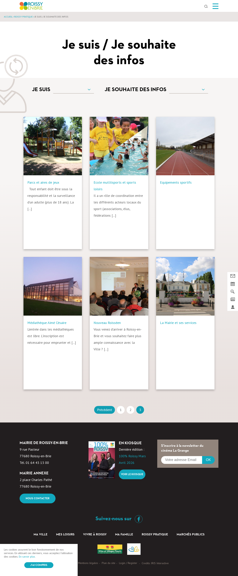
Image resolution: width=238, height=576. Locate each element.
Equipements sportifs (176, 182)
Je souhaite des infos (135, 89)
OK (208, 460)
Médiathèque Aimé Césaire (46, 322)
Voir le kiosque (132, 474)
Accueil (8, 16)
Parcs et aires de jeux (43, 182)
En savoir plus (27, 556)
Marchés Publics (191, 534)
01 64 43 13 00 (37, 462)
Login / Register (128, 563)
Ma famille (124, 534)
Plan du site (108, 563)
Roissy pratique (23, 16)
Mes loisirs (65, 534)
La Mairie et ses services (178, 322)
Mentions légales (88, 563)
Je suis (41, 89)
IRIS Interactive (160, 563)
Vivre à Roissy (95, 534)
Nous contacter (38, 498)
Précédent (104, 410)
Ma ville (41, 534)
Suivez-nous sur (119, 518)
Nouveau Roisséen (107, 322)
